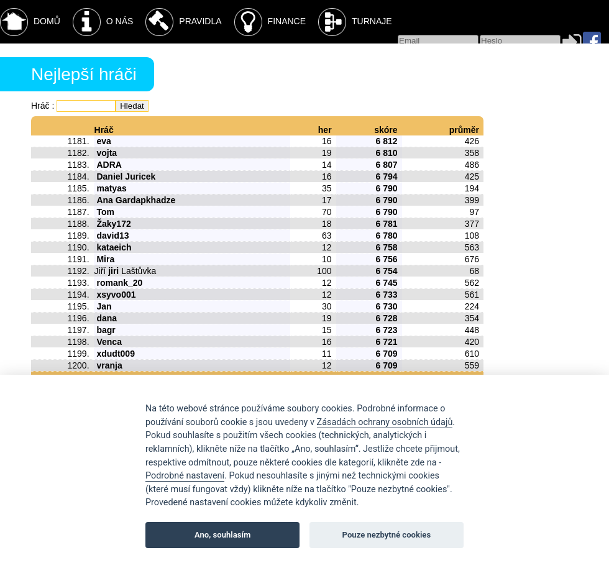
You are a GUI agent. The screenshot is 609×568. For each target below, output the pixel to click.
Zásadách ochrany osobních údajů (385, 422)
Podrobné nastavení (184, 475)
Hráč (40, 106)
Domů (30, 22)
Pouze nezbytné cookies (386, 534)
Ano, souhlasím (223, 534)
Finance (270, 22)
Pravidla (183, 22)
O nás (103, 22)
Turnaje (355, 22)
